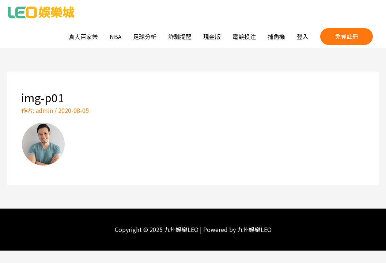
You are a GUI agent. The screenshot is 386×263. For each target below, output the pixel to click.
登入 (303, 36)
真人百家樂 (83, 36)
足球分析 (144, 36)
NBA (115, 36)
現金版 (212, 36)
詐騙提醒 (180, 36)
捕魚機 (276, 36)
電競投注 (244, 36)
